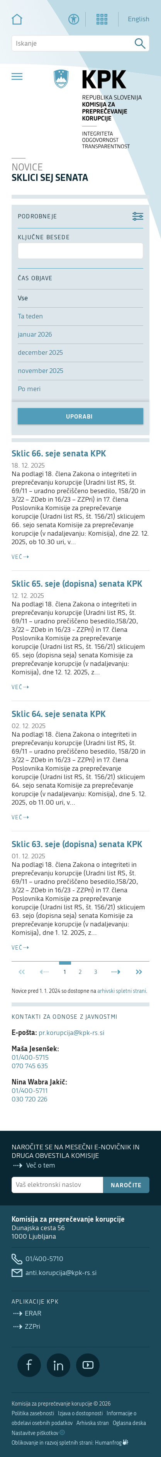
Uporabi (79, 416)
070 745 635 (30, 1066)
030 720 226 (29, 1099)
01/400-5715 (30, 1058)
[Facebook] (29, 1365)
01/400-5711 (30, 1091)
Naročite (126, 1185)
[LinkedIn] (58, 1365)
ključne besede (44, 237)
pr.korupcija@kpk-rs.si (71, 1033)
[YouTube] (88, 1365)
